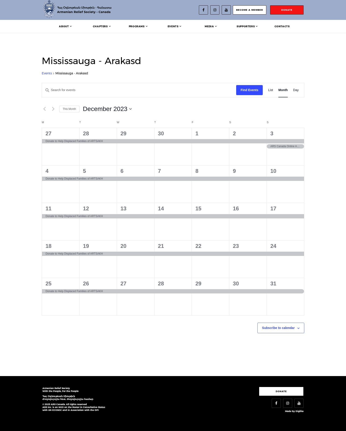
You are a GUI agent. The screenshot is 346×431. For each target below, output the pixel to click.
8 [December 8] (196, 171)
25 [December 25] (49, 283)
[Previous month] (44, 109)
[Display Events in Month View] (283, 90)
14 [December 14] (161, 208)
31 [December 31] (273, 283)
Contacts (282, 26)
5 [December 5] (84, 171)
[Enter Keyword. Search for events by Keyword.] (139, 90)
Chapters (100, 26)
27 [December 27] (124, 283)
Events (173, 26)
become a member (249, 9)
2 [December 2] (234, 133)
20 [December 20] (124, 246)
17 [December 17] (273, 208)
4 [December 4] (47, 171)
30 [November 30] (161, 133)
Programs (137, 26)
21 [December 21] (161, 246)
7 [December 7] (159, 171)
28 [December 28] (161, 283)
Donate (281, 391)
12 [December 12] (86, 208)
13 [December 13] (124, 208)
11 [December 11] (49, 208)
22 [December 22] (198, 246)
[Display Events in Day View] (296, 90)
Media (209, 26)
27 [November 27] (49, 133)
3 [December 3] (271, 133)
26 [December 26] (86, 283)
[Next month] (53, 109)
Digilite (300, 411)
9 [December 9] (234, 171)
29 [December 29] (198, 283)
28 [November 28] (86, 133)
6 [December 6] (122, 171)
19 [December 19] (86, 246)
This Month (69, 109)
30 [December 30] (236, 283)
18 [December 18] (49, 246)
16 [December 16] (236, 208)
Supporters (246, 26)
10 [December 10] (273, 171)
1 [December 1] (196, 133)
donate (286, 9)
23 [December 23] (236, 246)
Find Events (249, 90)
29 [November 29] (124, 133)
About (64, 26)
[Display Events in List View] (270, 90)
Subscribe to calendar (278, 328)
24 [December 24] (273, 246)
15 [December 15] (198, 208)
